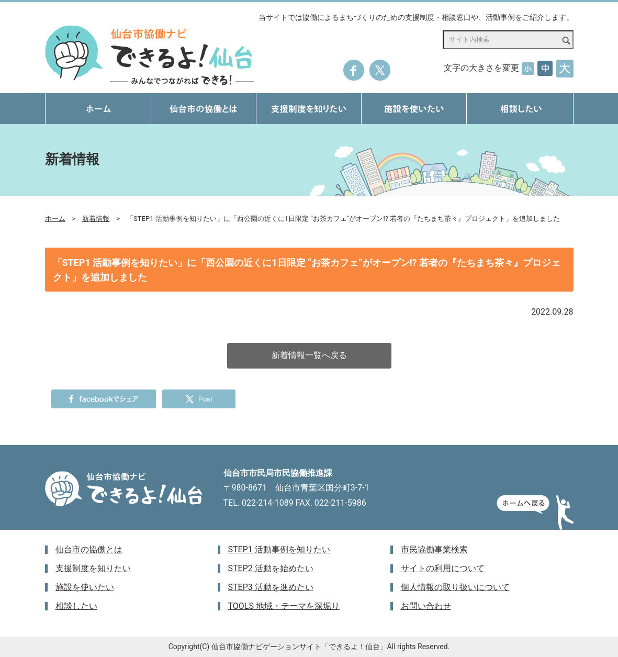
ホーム (55, 218)
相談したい (76, 606)
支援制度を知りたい (93, 568)
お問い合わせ (426, 606)
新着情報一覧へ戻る (309, 355)
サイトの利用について (443, 568)
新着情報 (95, 218)
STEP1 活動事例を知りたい (279, 549)
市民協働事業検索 (434, 549)
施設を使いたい (84, 587)
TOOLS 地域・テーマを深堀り (284, 606)
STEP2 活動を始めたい (270, 568)
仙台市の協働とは (88, 549)
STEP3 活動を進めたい (270, 587)
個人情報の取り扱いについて (455, 587)
